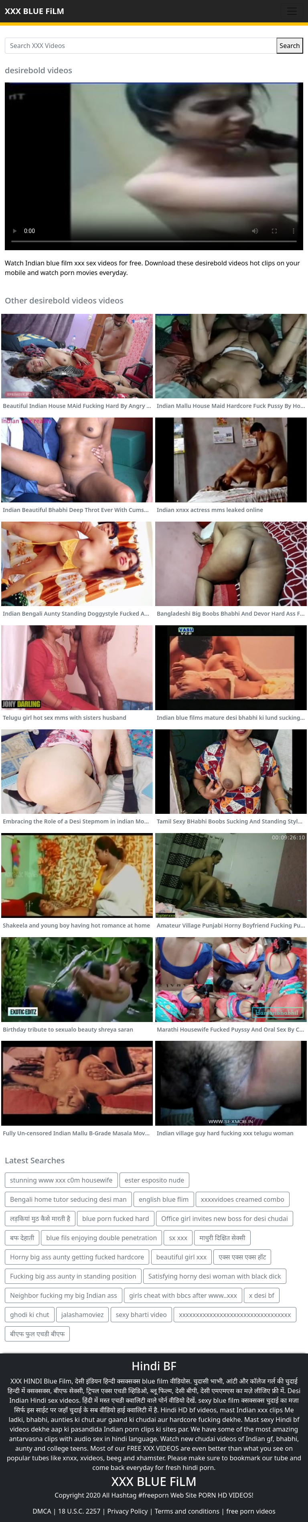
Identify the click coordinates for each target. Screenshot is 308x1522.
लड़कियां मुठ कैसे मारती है (40, 1218)
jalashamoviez (82, 1314)
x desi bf (261, 1295)
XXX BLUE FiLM (34, 11)
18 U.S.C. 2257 (79, 1511)
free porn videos (251, 1511)
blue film (155, 1381)
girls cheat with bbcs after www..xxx (183, 1295)
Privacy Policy (127, 1511)
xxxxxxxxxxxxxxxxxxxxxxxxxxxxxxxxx (235, 1314)
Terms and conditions (187, 1511)
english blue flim (163, 1199)
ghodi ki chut (29, 1314)
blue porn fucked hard (115, 1218)
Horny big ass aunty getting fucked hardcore (77, 1257)
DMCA (41, 1511)
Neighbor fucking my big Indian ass (63, 1295)
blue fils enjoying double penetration (101, 1237)
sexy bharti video (141, 1314)
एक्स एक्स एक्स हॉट (242, 1257)
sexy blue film (218, 1400)
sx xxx (178, 1237)
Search (290, 45)
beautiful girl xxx (181, 1257)
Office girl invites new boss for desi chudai (224, 1218)
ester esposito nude (154, 1180)
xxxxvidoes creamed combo (242, 1199)
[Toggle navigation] (292, 11)
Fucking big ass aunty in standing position (73, 1276)
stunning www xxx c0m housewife (61, 1180)
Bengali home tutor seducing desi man (68, 1199)
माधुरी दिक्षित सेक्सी (222, 1237)
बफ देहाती (22, 1237)
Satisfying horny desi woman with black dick (214, 1276)
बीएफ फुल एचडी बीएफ (37, 1333)
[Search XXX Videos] (141, 46)
